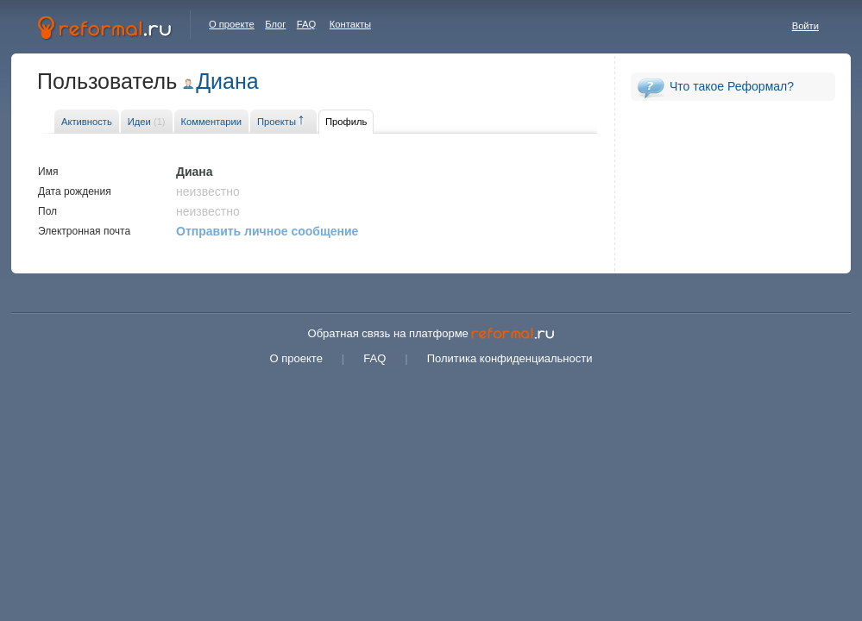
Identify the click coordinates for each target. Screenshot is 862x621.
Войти (805, 26)
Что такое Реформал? (732, 86)
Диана (227, 81)
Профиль (346, 121)
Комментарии (211, 121)
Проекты (276, 121)
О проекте (232, 24)
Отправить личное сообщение (267, 231)
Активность (86, 121)
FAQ (306, 24)
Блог (275, 24)
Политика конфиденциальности (510, 358)
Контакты (350, 24)
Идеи (147, 121)
